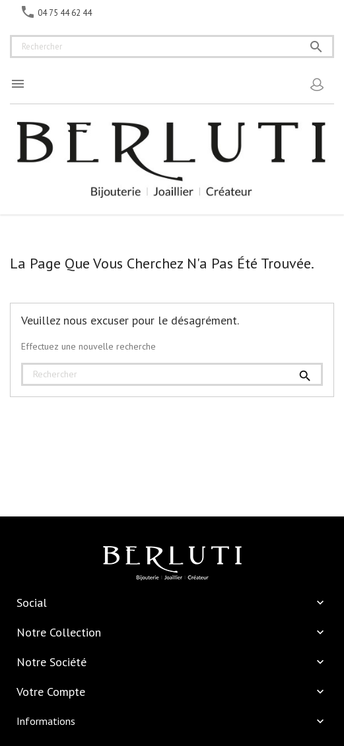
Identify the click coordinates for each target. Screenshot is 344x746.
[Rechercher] (172, 46)
